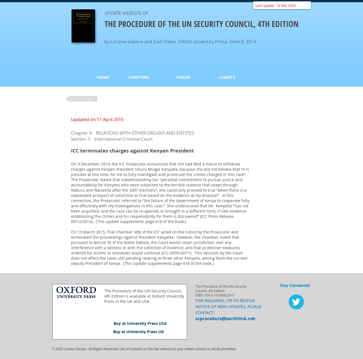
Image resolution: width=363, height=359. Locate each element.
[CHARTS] (227, 77)
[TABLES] (183, 77)
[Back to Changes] (81, 98)
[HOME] (103, 77)
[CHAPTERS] (139, 77)
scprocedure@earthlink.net (225, 319)
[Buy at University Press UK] (138, 331)
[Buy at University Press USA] (140, 323)
